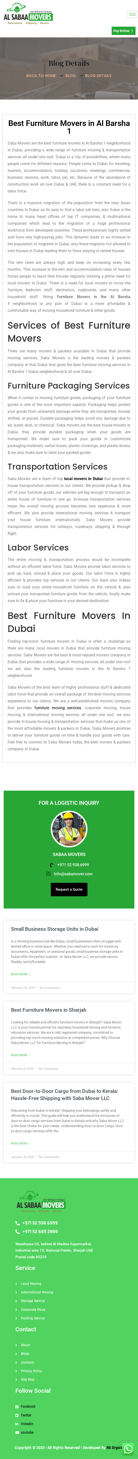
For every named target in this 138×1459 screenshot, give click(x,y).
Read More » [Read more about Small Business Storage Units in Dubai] (20, 974)
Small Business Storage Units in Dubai (54, 929)
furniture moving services (57, 708)
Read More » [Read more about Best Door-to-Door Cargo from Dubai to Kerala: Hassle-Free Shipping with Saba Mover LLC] (20, 1143)
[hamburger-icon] (132, 14)
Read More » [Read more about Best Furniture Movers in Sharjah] (20, 1055)
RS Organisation (120, 1447)
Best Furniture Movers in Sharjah (48, 1010)
